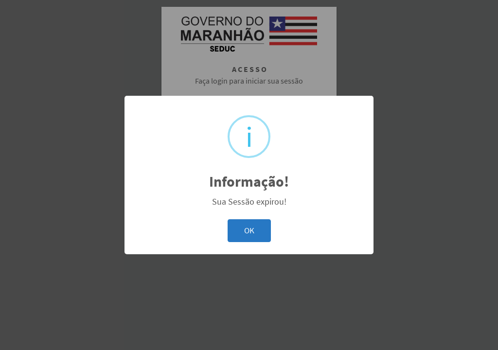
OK (249, 230)
